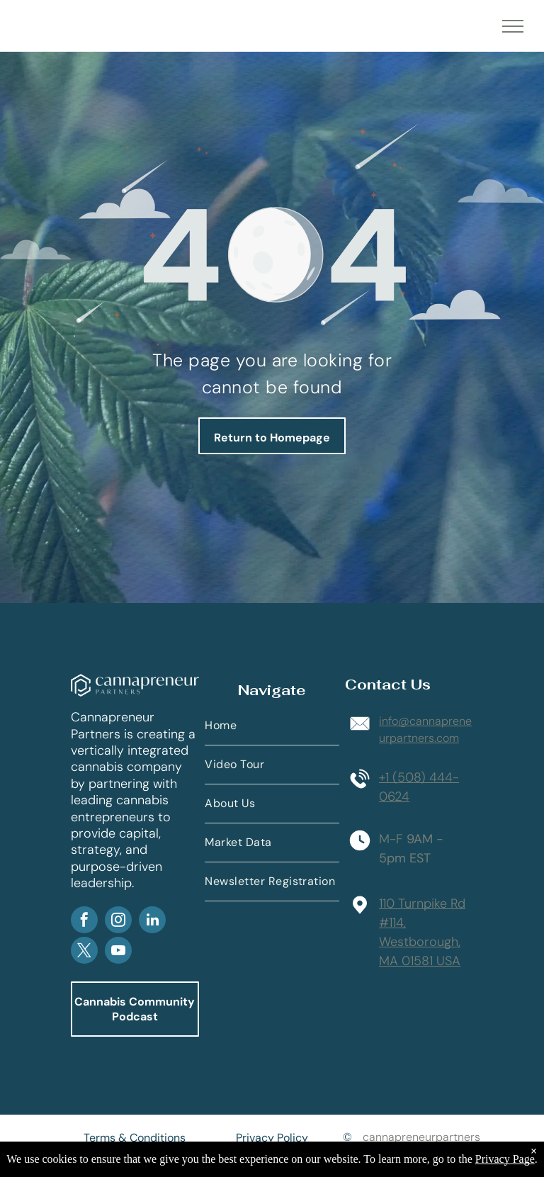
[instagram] (118, 921)
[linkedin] (152, 921)
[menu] (512, 26)
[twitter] (84, 952)
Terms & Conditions (135, 1137)
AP (187, 885)
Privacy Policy (272, 1137)
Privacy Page (505, 1159)
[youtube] (118, 952)
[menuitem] (272, 725)
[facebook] (84, 921)
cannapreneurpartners (421, 1137)
